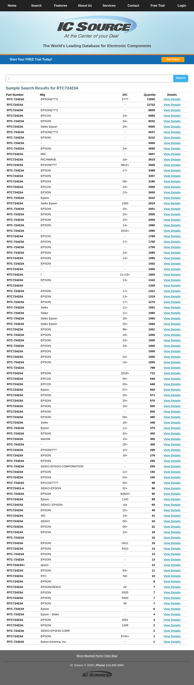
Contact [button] (133, 5)
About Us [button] (85, 5)
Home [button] (12, 5)
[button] (97, 27)
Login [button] (182, 5)
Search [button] (36, 5)
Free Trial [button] (158, 5)
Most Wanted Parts (90, 655)
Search (180, 77)
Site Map (111, 655)
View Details (172, 99)
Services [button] (109, 5)
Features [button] (60, 5)
